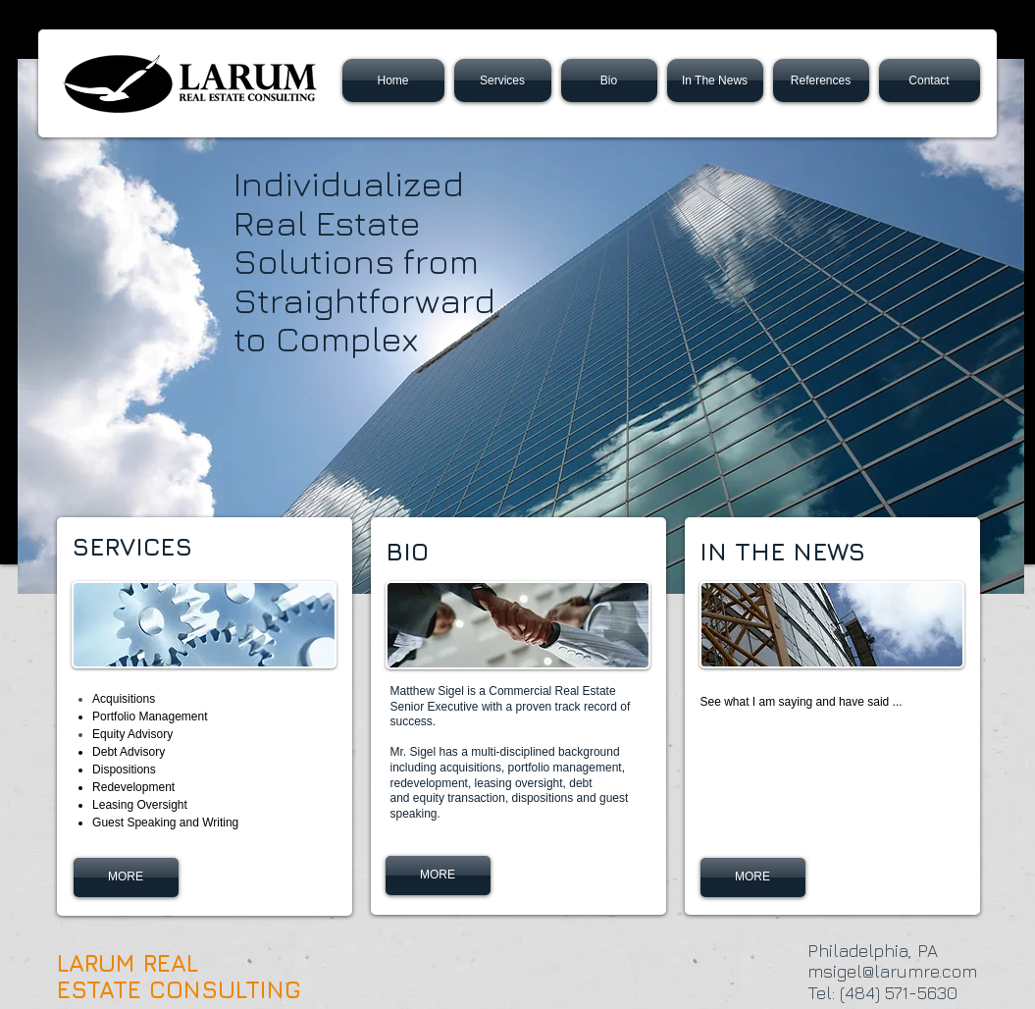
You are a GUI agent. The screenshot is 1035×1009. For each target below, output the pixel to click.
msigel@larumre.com (892, 971)
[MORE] (752, 877)
